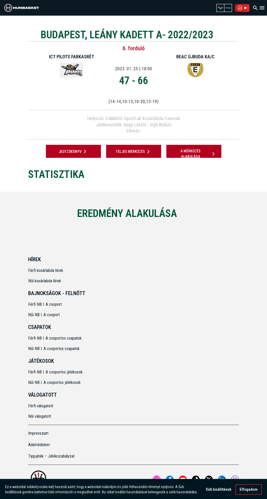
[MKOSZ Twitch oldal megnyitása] (235, 479)
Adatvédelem (39, 444)
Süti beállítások (218, 491)
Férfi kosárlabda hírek (45, 270)
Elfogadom (249, 491)
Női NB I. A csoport (44, 314)
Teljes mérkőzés (133, 151)
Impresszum (38, 433)
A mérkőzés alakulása (198, 154)
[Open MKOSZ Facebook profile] (170, 479)
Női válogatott (39, 416)
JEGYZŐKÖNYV (73, 151)
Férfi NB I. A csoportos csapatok (55, 338)
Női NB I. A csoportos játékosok (54, 382)
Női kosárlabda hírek (44, 280)
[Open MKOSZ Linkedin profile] (222, 479)
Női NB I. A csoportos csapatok (54, 348)
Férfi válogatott (40, 405)
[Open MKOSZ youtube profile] (183, 479)
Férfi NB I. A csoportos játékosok (55, 372)
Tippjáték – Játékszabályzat (51, 456)
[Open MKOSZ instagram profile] (157, 479)
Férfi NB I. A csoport (45, 304)
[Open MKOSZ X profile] (209, 479)
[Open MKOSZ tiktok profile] (196, 479)
